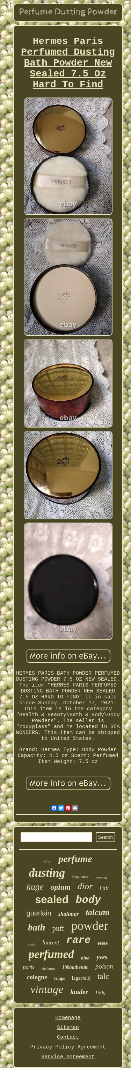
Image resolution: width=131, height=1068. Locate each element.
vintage (46, 989)
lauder (79, 991)
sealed (52, 899)
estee (102, 943)
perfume (75, 858)
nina (85, 958)
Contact (68, 1037)
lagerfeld (81, 978)
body (88, 900)
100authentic (75, 967)
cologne (37, 977)
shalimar (68, 914)
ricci (47, 861)
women (101, 877)
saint (31, 944)
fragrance (80, 876)
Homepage (67, 1018)
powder (89, 926)
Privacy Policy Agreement (67, 1047)
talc (103, 976)
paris (28, 967)
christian (48, 968)
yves (101, 957)
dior (85, 886)
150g (100, 992)
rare (78, 940)
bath (36, 927)
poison (104, 966)
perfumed (51, 954)
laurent (50, 942)
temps (59, 978)
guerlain (39, 913)
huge (35, 886)
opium (60, 887)
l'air (104, 888)
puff (58, 928)
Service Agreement (68, 1057)
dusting (47, 872)
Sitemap (68, 1028)
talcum (97, 912)
